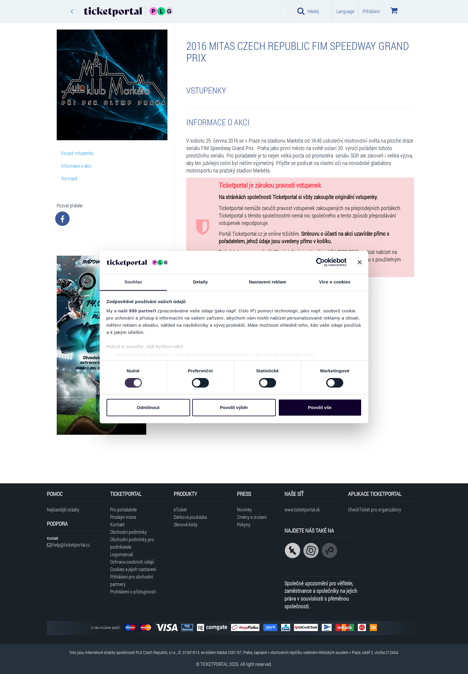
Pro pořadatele (123, 509)
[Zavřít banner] (360, 262)
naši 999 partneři (137, 310)
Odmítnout (148, 407)
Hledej (308, 11)
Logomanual (121, 554)
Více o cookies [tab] (335, 281)
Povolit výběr (234, 407)
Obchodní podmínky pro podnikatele (132, 543)
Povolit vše (320, 407)
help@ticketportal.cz (68, 545)
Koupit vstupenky (77, 153)
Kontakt (117, 524)
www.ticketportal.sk (302, 509)
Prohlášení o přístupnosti (133, 591)
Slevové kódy (186, 524)
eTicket (180, 509)
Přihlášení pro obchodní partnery (131, 580)
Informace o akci (76, 166)
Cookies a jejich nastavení (133, 569)
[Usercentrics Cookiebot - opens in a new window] (320, 262)
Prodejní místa (123, 517)
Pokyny (243, 524)
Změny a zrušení (252, 517)
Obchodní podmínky (128, 532)
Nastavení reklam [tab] (267, 281)
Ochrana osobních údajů (132, 562)
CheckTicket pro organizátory (374, 509)
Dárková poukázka (190, 517)
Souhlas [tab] (133, 281)
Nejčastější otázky (63, 509)
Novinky (244, 509)
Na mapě (69, 178)
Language (345, 11)
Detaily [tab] (200, 281)
